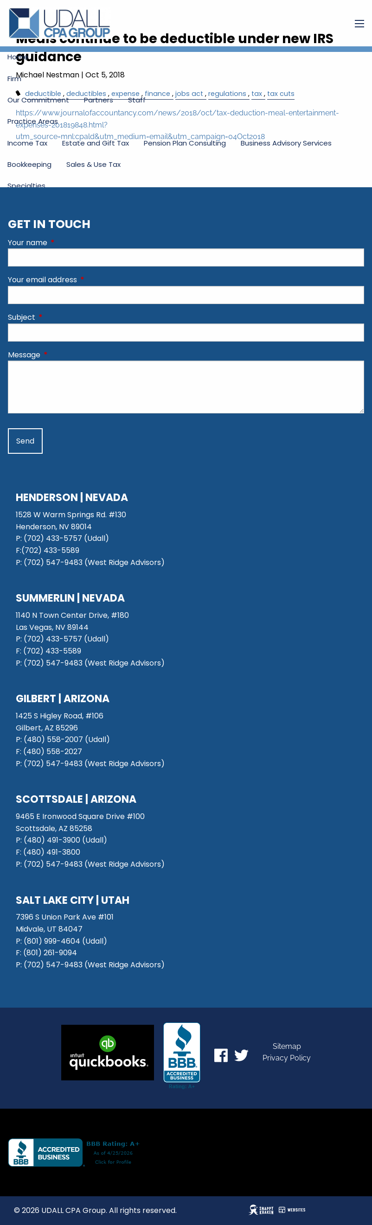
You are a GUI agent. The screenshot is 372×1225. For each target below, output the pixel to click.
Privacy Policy (287, 1058)
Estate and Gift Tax (95, 143)
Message (61, 354)
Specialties (26, 185)
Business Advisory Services (286, 143)
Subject (58, 317)
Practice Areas (32, 121)
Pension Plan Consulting (185, 143)
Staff (137, 100)
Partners (98, 100)
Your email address (79, 279)
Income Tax (27, 143)
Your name (65, 242)
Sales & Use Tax (93, 164)
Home (17, 57)
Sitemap (287, 1046)
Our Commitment (38, 100)
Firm (14, 78)
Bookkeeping (29, 164)
